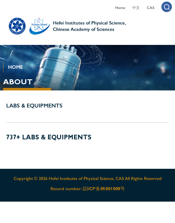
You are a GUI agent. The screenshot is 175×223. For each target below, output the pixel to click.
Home (120, 8)
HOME (15, 67)
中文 (136, 8)
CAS (150, 8)
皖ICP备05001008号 (104, 188)
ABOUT (18, 81)
